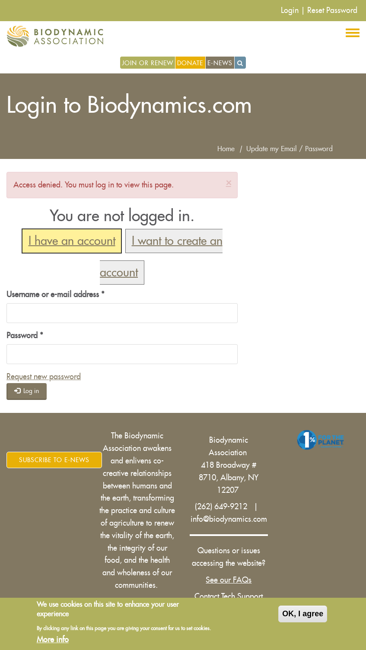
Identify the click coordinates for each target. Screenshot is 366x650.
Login (290, 10)
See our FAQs (228, 580)
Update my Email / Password (289, 149)
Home (226, 149)
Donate (190, 63)
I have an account (72, 241)
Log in (26, 390)
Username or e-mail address (55, 294)
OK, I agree (302, 614)
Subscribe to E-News (54, 460)
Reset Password (332, 10)
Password (24, 335)
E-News (219, 63)
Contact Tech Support (228, 596)
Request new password (43, 376)
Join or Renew (147, 63)
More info (53, 640)
